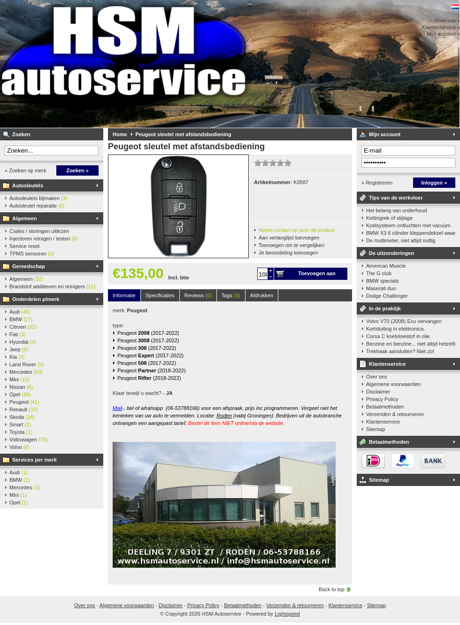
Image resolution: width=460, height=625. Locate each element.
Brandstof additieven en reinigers (52, 286)
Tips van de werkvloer (396, 198)
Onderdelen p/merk (35, 299)
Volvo (19, 447)
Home (120, 134)
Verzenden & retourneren (395, 414)
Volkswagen (28, 439)
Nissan (21, 387)
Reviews (198, 295)
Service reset (24, 246)
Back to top (332, 589)
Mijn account (384, 134)
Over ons (376, 376)
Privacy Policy (382, 399)
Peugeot (24, 402)
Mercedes (26, 372)
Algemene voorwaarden (393, 384)
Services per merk (34, 460)
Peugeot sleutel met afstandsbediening (183, 134)
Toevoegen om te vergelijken (291, 245)
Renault (23, 409)
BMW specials (382, 281)
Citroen (23, 327)
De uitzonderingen (391, 253)
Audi (20, 312)
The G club (378, 273)
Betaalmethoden (385, 406)
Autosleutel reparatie (36, 205)
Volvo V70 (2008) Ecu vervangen (404, 321)
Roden (223, 415)
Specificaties (160, 295)
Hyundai (22, 342)
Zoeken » (77, 170)
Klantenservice (387, 364)
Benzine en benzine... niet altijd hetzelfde (410, 344)
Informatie (124, 295)
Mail (117, 408)
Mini (19, 379)
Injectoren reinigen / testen (43, 238)
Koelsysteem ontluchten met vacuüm (408, 225)
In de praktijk (385, 308)
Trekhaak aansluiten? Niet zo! (400, 351)
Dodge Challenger (387, 296)
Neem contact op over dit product (297, 230)
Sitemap (375, 429)
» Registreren (376, 182)
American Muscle (386, 266)
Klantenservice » (441, 27)
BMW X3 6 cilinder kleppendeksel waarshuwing (410, 233)
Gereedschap (28, 266)
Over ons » (447, 20)
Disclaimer (378, 391)
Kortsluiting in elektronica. (395, 329)
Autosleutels (27, 185)
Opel (20, 394)
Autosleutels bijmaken (38, 198)
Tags (231, 295)
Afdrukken (262, 295)
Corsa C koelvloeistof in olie (398, 336)
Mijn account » (443, 34)
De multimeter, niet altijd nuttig (400, 240)
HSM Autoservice (124, 64)
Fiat (17, 334)
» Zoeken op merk (25, 170)
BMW (21, 319)
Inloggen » (434, 182)
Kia (16, 357)
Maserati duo (381, 288)
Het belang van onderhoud (396, 210)
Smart (20, 424)
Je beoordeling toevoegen (288, 252)
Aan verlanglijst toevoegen (289, 237)
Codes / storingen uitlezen (39, 231)
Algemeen (24, 218)
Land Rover (26, 364)
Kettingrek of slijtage (389, 218)
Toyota (20, 432)
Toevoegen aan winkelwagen (316, 275)
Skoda (22, 417)
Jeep (18, 349)
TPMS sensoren (31, 253)
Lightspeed (287, 614)
